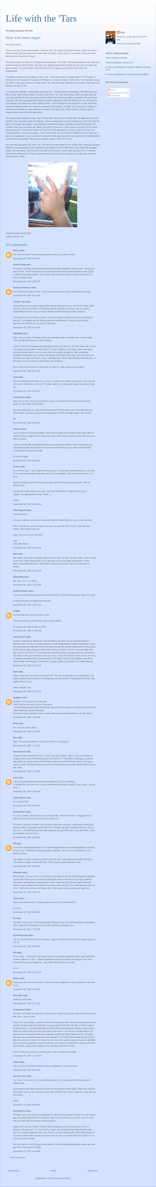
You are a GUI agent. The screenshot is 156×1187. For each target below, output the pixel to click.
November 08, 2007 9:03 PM (26, 946)
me (22, 236)
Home (53, 1170)
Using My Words (20, 544)
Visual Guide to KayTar (116, 58)
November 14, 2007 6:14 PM (26, 1151)
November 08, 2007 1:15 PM (26, 731)
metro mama (19, 797)
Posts (111, 90)
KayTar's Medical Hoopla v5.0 (119, 62)
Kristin (16, 466)
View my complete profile (128, 43)
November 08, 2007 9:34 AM (26, 391)
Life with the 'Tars (41, 18)
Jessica (17, 429)
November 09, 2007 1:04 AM (26, 989)
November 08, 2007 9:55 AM (26, 423)
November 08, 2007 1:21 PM (26, 745)
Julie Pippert (19, 510)
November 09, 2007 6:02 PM (26, 1070)
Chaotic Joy (19, 301)
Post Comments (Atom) (59, 1178)
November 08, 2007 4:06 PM (26, 791)
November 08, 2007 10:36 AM (27, 504)
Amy (15, 777)
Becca (16, 250)
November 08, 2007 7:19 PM (26, 929)
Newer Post (13, 1170)
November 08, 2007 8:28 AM (26, 258)
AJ (14, 843)
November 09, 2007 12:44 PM (27, 1056)
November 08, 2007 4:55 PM (26, 866)
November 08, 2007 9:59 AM (26, 460)
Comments (114, 95)
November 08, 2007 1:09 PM (26, 717)
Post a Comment (18, 1157)
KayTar (16, 236)
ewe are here (19, 1076)
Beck (15, 723)
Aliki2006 (17, 333)
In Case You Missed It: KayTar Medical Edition (127, 74)
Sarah (16, 1062)
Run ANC (17, 995)
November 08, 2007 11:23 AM (27, 570)
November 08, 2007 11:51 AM (27, 605)
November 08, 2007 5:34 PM (26, 892)
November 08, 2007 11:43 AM (27, 585)
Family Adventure (22, 287)
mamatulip (18, 577)
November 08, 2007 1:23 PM (26, 771)
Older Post (93, 1170)
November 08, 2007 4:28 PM (26, 805)
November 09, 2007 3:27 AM (26, 1003)
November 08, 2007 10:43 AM (27, 548)
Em (14, 952)
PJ (14, 918)
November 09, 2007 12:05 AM (27, 972)
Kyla (15, 671)
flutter (16, 978)
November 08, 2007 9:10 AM (26, 327)
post (12, 62)
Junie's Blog (19, 264)
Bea (15, 737)
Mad (15, 554)
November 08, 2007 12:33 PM (27, 665)
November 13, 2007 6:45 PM (26, 1104)
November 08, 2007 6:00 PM (26, 912)
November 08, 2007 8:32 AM (26, 281)
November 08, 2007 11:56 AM (27, 630)
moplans (17, 697)
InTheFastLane (20, 935)
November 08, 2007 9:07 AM (26, 295)
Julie (15, 377)
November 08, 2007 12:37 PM (27, 691)
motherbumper (20, 591)
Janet (16, 898)
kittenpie (17, 872)
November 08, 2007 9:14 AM (26, 371)
